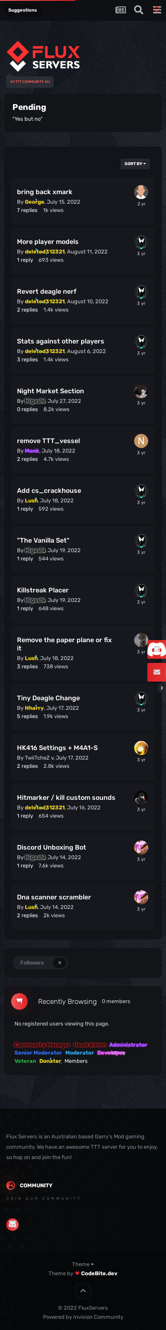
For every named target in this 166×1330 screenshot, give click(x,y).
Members (76, 1061)
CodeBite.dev (99, 1273)
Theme (83, 1264)
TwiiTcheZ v (39, 758)
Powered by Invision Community (83, 1317)
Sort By (135, 163)
